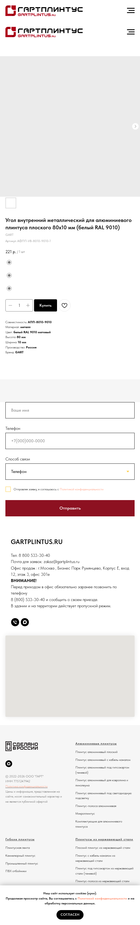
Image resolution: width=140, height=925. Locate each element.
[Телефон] (15, 622)
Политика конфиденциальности (26, 786)
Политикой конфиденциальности (102, 898)
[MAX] (8, 763)
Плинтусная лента (17, 848)
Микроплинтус (85, 813)
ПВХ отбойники (15, 871)
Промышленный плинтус (21, 863)
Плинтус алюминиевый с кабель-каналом (103, 760)
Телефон (12, 428)
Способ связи (17, 459)
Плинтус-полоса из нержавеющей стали (102, 881)
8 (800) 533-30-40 (28, 599)
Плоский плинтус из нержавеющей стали (102, 848)
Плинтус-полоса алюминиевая (95, 806)
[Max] (25, 622)
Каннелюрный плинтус (20, 855)
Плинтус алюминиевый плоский (96, 752)
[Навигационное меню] (131, 10)
